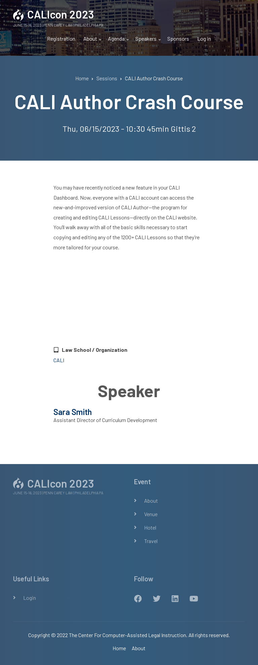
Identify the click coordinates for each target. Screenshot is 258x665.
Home (119, 648)
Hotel (150, 527)
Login (29, 597)
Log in (204, 38)
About (91, 41)
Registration (61, 38)
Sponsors (178, 38)
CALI (58, 360)
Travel (151, 541)
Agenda (117, 41)
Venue (151, 514)
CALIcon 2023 (60, 14)
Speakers (146, 41)
